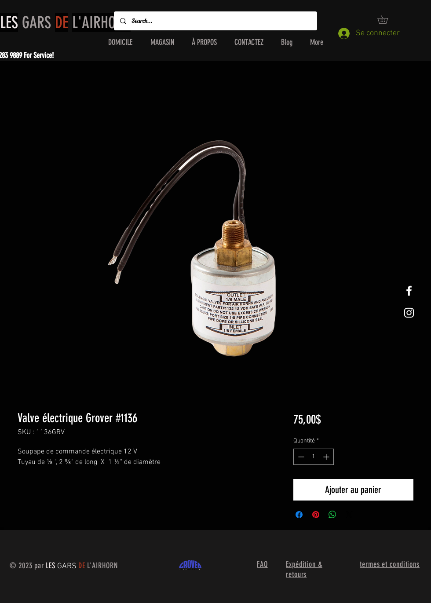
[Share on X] (349, 514)
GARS (65, 22)
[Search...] (215, 20)
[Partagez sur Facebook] (299, 514)
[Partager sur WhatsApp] (332, 514)
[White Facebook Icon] (409, 290)
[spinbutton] (313, 456)
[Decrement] (300, 456)
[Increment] (326, 456)
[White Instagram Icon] (409, 312)
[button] (386, 19)
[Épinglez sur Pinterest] (315, 514)
